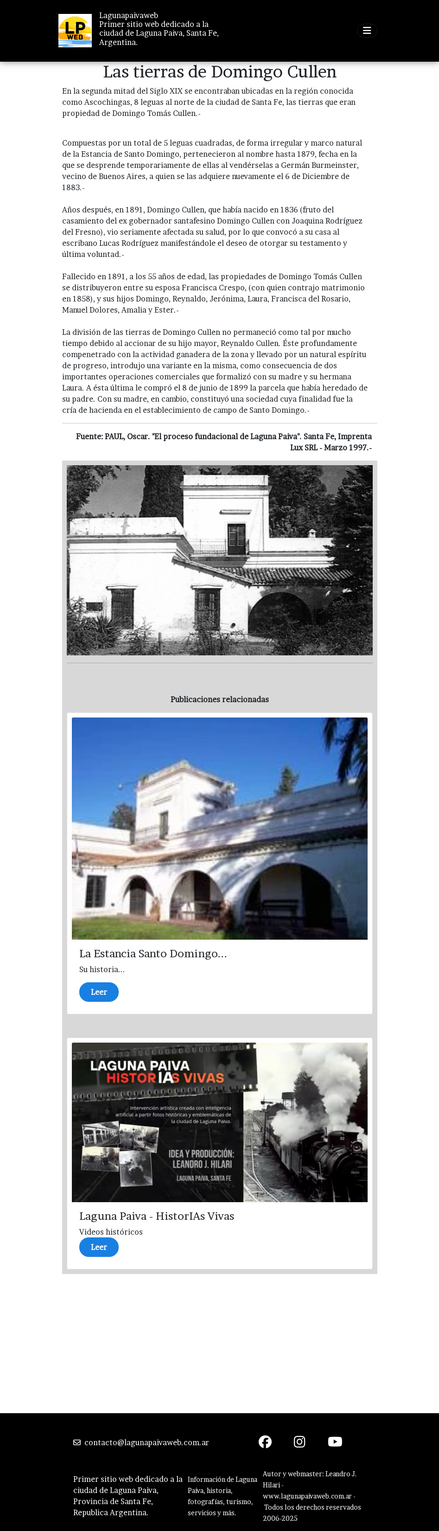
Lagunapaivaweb (128, 15)
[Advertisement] (220, 1344)
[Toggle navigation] (367, 31)
